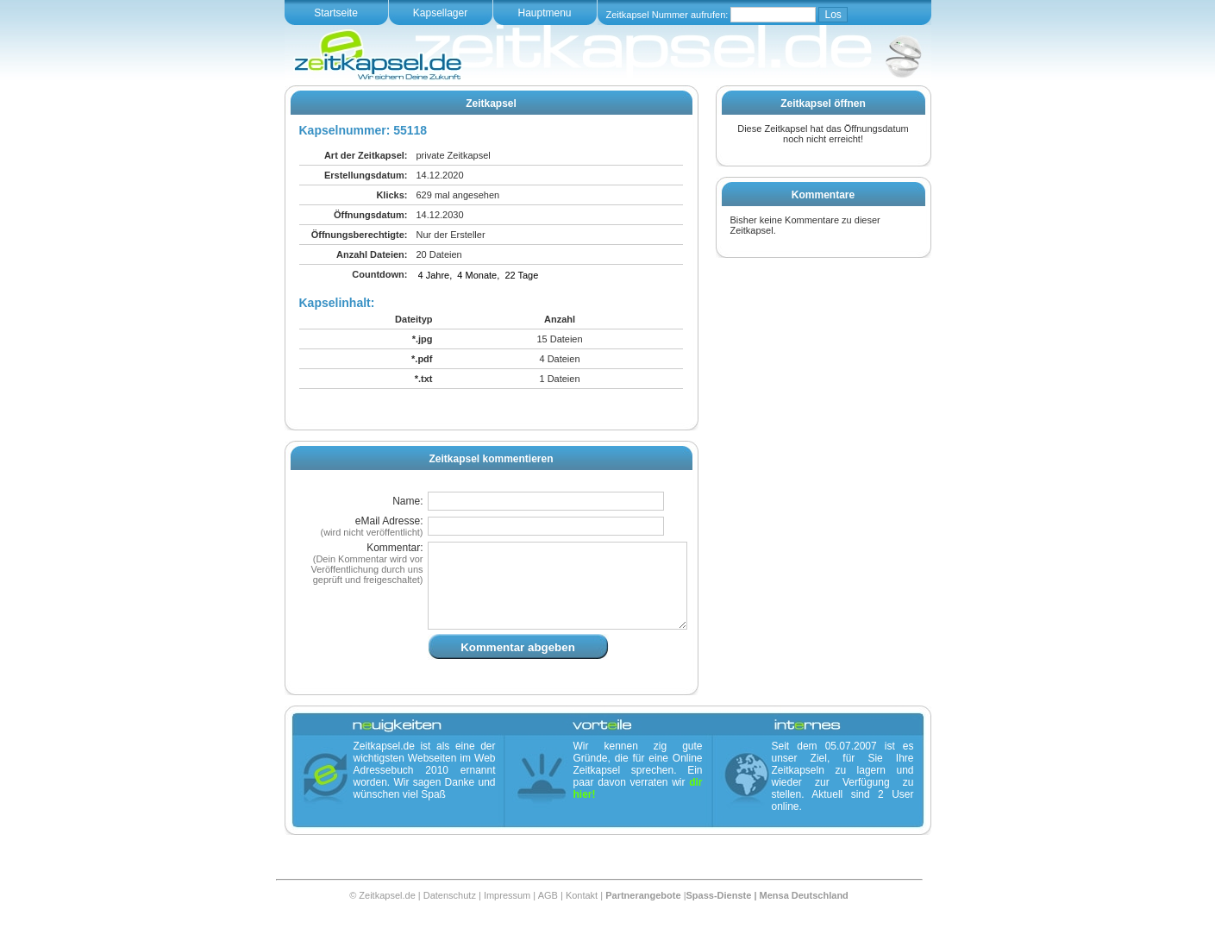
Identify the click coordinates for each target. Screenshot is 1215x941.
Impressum (507, 916)
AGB (548, 916)
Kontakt (582, 916)
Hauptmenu (544, 13)
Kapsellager (440, 13)
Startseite (336, 13)
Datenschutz (449, 916)
